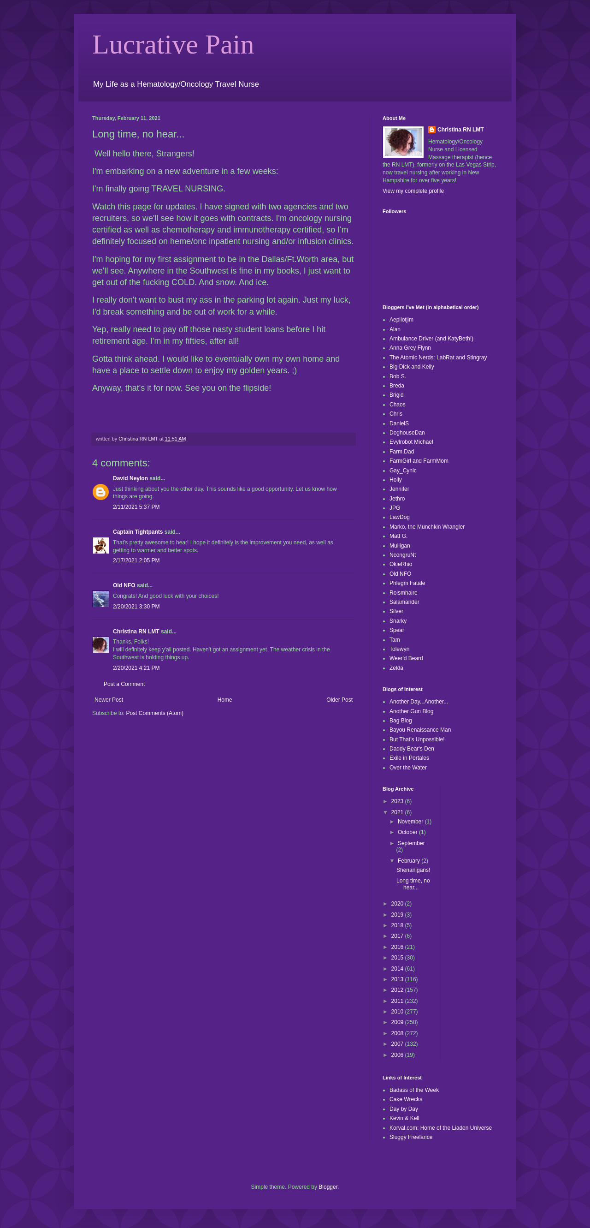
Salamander (404, 602)
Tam (394, 640)
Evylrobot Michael (411, 442)
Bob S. (397, 376)
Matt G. (398, 536)
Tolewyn (399, 649)
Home (225, 700)
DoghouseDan (407, 432)
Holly (395, 480)
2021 (398, 812)
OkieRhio (400, 564)
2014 (398, 969)
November (411, 821)
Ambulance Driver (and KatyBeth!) (431, 338)
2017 (398, 936)
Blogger (328, 1187)
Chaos (397, 404)
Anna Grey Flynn (410, 348)
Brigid (396, 395)
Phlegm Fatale (407, 583)
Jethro (397, 498)
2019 (398, 915)
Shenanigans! (413, 870)
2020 (398, 903)
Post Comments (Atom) (154, 713)
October (408, 832)
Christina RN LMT (136, 631)
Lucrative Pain (173, 44)
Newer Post (108, 700)
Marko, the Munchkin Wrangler (427, 527)
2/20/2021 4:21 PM (136, 668)
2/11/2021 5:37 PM (136, 507)
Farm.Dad (401, 451)
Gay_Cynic (403, 470)
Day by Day (403, 1109)
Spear (396, 630)
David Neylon (130, 478)
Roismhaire (403, 593)
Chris (395, 414)
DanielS (399, 423)
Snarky (398, 621)
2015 (398, 957)
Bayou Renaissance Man (420, 730)
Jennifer (399, 489)
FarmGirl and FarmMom (418, 461)
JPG (394, 508)
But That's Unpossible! (416, 739)
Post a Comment (124, 684)
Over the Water (408, 767)
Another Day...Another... (418, 701)
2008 (398, 1033)
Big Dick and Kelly (411, 367)
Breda (396, 385)
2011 (398, 1001)
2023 (398, 801)
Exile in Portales (409, 758)
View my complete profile (413, 191)
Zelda (396, 668)
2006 (398, 1055)
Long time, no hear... (413, 883)
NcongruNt (402, 555)
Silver (396, 611)
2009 (398, 1022)
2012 (398, 990)
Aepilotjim (401, 319)
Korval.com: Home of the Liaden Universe (440, 1128)
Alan (395, 329)
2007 (398, 1044)
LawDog (399, 517)
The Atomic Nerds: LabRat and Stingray (438, 357)
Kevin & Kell (404, 1118)
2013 (398, 979)
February (409, 861)
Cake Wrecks (405, 1099)
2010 (398, 1011)
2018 (398, 925)
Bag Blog (400, 720)
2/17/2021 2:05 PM (136, 560)
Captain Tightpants (138, 532)
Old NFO (124, 585)
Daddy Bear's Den (411, 748)
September (411, 843)
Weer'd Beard (406, 658)
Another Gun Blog (411, 711)
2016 (398, 947)
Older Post (339, 700)
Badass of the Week (414, 1090)
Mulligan (399, 545)
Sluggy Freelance (410, 1137)
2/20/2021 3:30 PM (136, 606)
